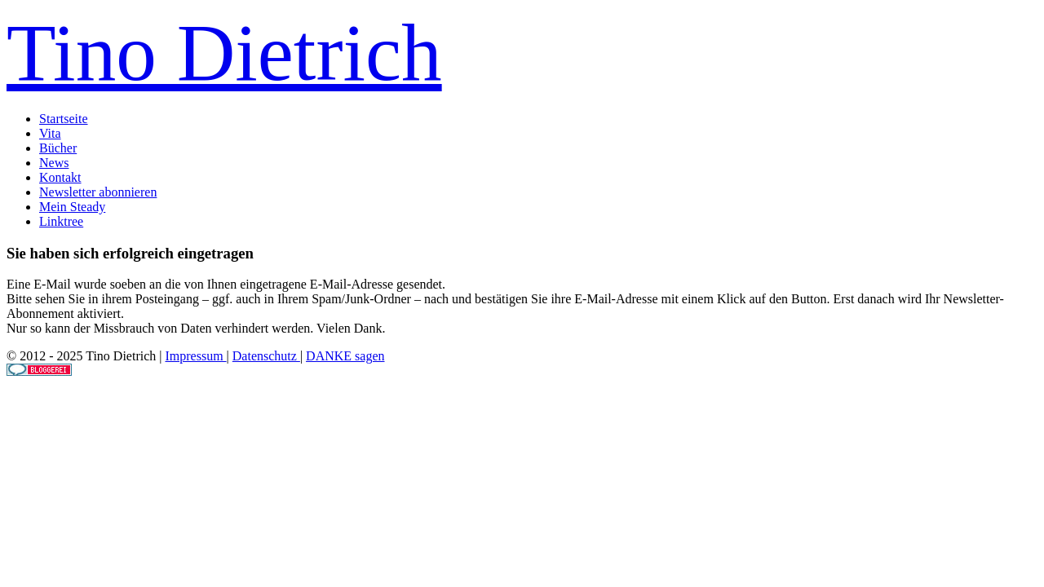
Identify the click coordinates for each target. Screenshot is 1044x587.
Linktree (61, 221)
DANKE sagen (345, 356)
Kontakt (60, 177)
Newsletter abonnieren (98, 192)
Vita (50, 133)
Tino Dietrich (224, 52)
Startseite (63, 119)
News (54, 163)
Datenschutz (266, 356)
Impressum (195, 356)
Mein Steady (72, 207)
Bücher (58, 148)
